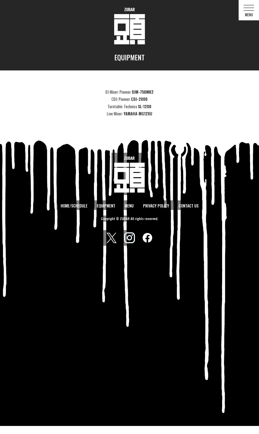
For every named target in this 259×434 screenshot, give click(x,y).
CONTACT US (189, 206)
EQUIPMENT (106, 206)
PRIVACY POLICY (156, 206)
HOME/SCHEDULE (74, 206)
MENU (129, 206)
